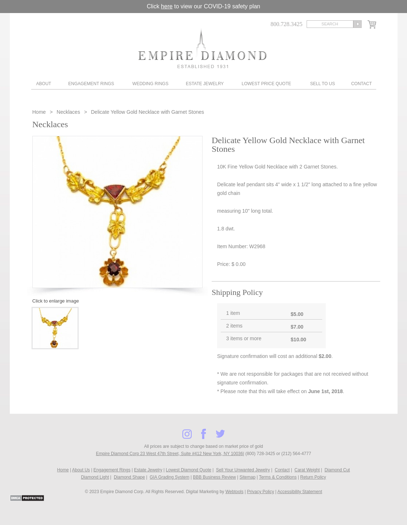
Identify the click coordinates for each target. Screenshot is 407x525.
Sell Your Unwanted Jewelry (243, 469)
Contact (361, 83)
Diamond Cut (337, 469)
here (167, 6)
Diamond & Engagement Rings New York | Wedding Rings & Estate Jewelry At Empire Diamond (202, 48)
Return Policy (313, 477)
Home (39, 112)
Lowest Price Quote (266, 83)
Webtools (234, 491)
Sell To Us (322, 83)
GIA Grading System (169, 477)
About (43, 83)
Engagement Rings (91, 83)
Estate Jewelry (205, 83)
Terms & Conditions (277, 477)
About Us (81, 469)
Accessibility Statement (299, 491)
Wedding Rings (150, 83)
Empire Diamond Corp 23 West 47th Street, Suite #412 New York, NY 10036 (169, 453)
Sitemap (248, 477)
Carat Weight (307, 469)
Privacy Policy (260, 491)
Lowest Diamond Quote (188, 469)
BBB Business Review (214, 477)
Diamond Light (95, 477)
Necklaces (68, 112)
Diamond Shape (129, 477)
